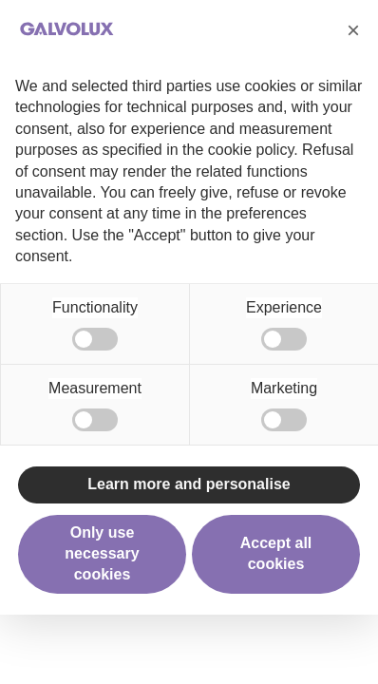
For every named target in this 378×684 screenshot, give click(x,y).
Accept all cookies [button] (276, 553)
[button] (353, 30)
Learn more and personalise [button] (188, 484)
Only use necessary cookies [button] (102, 553)
